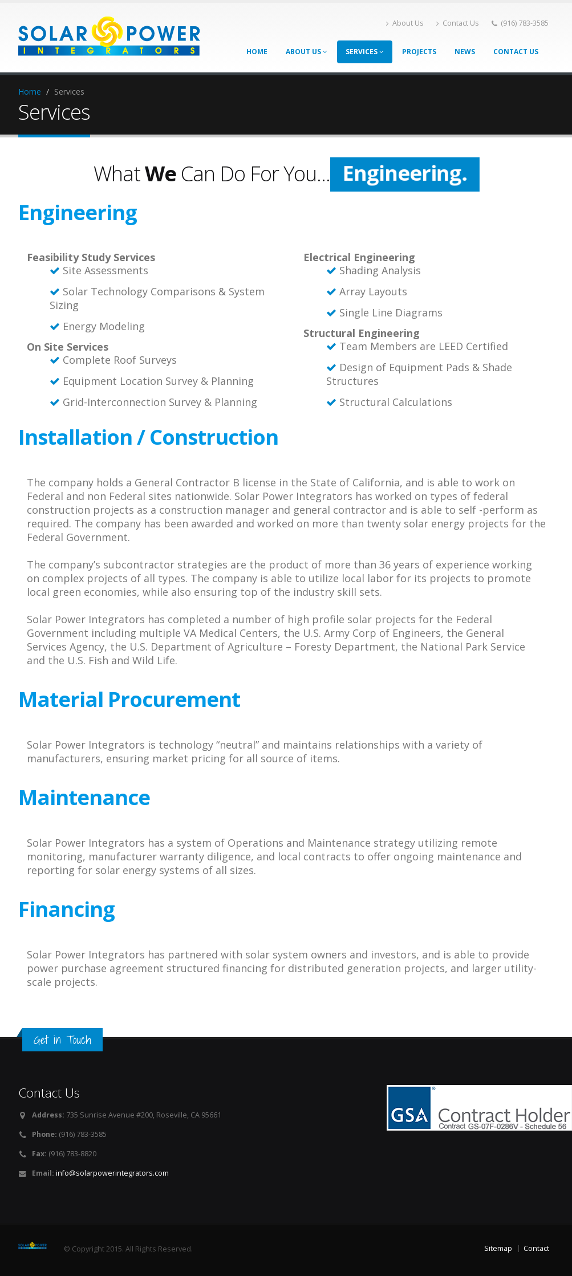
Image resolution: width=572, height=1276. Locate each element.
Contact (536, 1248)
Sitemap (498, 1248)
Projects (419, 51)
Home (256, 51)
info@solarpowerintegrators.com (112, 1173)
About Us (405, 23)
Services (365, 51)
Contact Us (457, 23)
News (465, 51)
